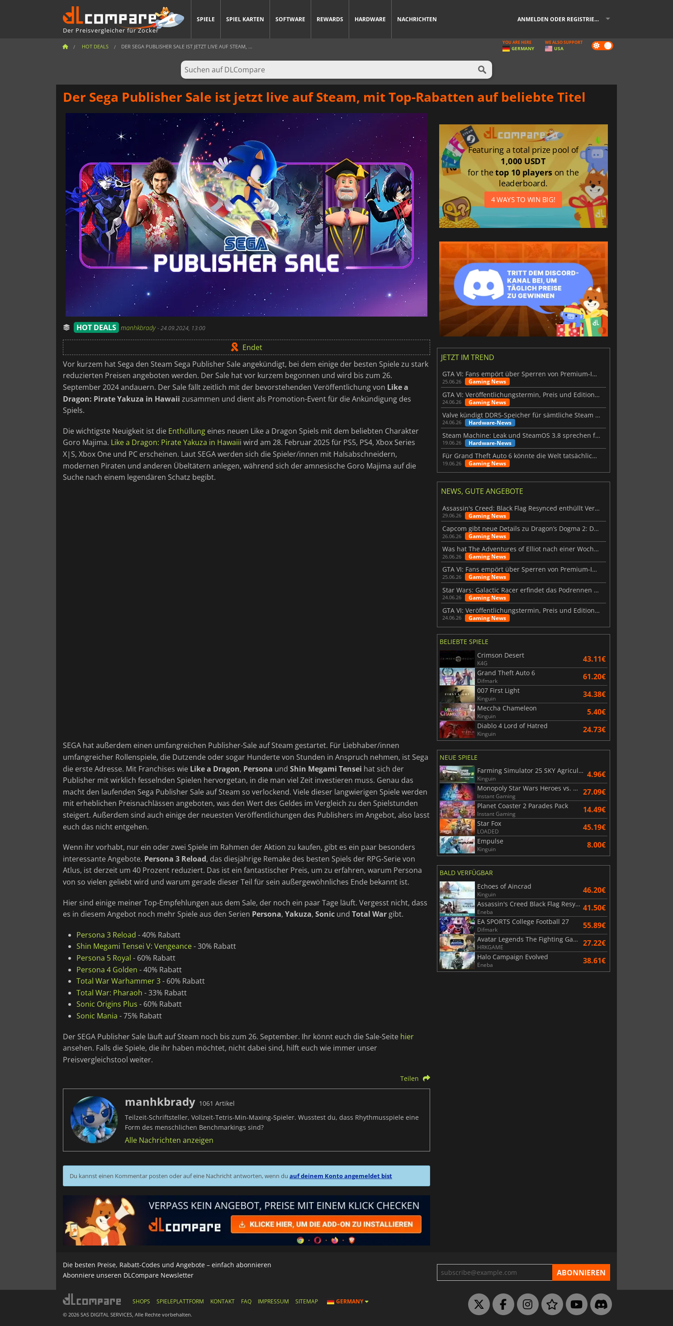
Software (290, 19)
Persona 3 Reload (106, 935)
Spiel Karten (245, 19)
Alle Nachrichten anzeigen (169, 1140)
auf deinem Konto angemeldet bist (340, 1176)
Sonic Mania (97, 1016)
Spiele (206, 19)
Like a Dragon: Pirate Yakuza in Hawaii (175, 442)
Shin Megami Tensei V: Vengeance (134, 946)
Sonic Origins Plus (106, 1004)
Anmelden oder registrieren (561, 19)
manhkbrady (139, 327)
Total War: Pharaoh (109, 993)
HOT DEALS (96, 327)
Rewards (330, 19)
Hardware (370, 19)
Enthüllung (186, 431)
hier (407, 1037)
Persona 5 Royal (103, 958)
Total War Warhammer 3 (118, 981)
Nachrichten (417, 19)
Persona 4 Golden (106, 970)
